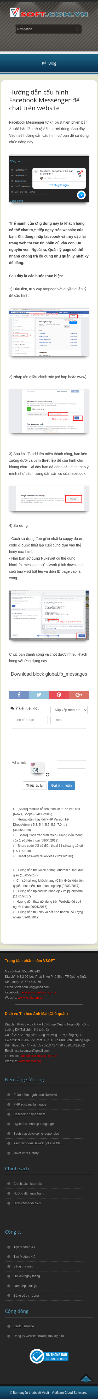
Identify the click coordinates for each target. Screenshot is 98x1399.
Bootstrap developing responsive (36, 1133)
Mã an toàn (19, 763)
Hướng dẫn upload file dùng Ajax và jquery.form (49, 891)
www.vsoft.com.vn (30, 998)
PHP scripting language (30, 1104)
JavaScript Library (26, 1153)
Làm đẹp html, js (25, 1286)
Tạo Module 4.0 (25, 1257)
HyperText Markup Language (34, 1124)
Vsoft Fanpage (24, 1326)
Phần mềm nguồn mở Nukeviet (35, 1095)
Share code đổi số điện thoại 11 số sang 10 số (50, 846)
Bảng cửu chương (26, 1295)
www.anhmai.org (29, 1061)
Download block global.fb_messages (49, 674)
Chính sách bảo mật (28, 1184)
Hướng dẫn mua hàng (29, 1193)
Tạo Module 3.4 (25, 1247)
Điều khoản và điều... (28, 1203)
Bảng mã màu (23, 1266)
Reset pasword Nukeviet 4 (36, 856)
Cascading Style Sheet (29, 1114)
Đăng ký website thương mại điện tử (39, 1336)
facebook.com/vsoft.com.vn (39, 992)
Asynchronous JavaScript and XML (38, 1143)
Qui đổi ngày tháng (27, 1276)
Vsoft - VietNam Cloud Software (64, 1393)
